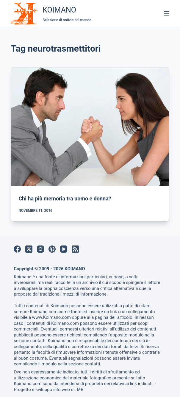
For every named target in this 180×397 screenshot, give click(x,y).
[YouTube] (63, 249)
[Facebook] (17, 249)
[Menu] (166, 13)
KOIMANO (59, 10)
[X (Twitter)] (28, 249)
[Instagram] (40, 249)
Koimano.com (43, 311)
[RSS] (75, 249)
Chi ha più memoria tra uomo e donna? (64, 198)
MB (80, 389)
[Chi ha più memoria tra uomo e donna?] (90, 126)
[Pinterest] (52, 249)
